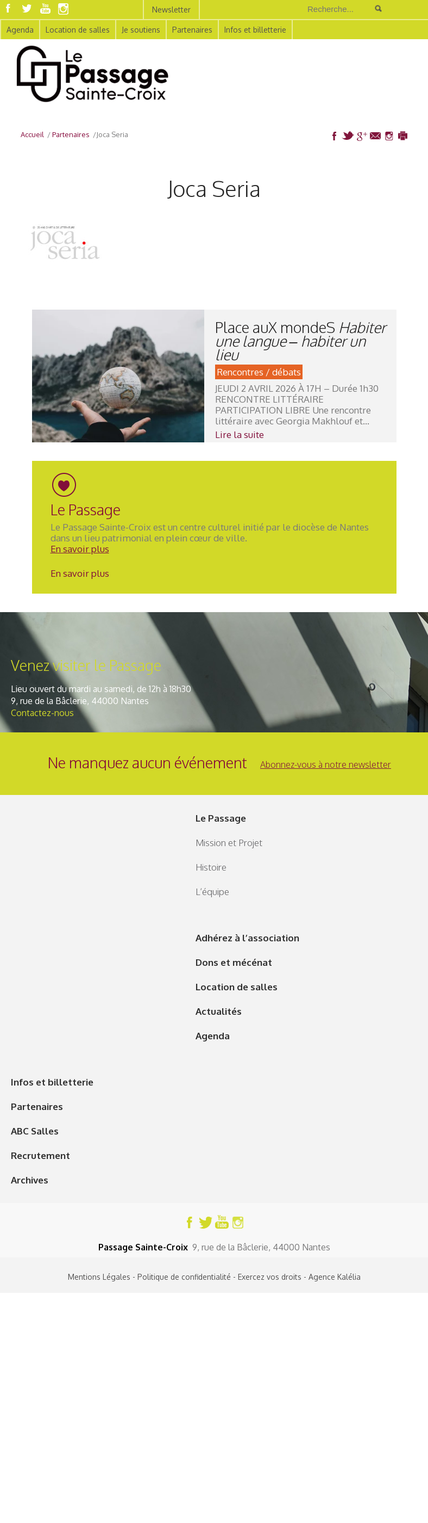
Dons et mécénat (234, 962)
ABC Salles (35, 1131)
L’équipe (212, 891)
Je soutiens (141, 29)
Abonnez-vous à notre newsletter (325, 764)
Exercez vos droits (269, 1276)
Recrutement (40, 1155)
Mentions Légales (99, 1276)
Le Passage (221, 818)
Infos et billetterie (255, 29)
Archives (29, 1180)
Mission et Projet (229, 842)
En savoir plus (80, 548)
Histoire (211, 867)
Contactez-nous (42, 712)
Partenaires (192, 29)
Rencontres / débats (259, 372)
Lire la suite (239, 434)
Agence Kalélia (335, 1276)
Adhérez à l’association (247, 938)
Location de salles (78, 29)
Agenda (20, 29)
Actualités (219, 1011)
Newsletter (171, 9)
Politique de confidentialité (184, 1276)
